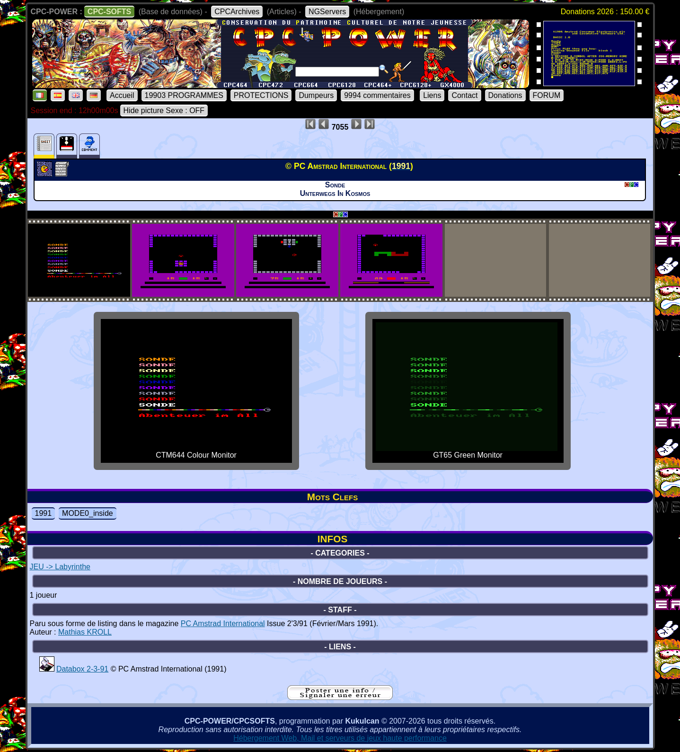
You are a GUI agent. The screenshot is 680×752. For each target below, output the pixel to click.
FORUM (547, 95)
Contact (464, 95)
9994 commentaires (377, 95)
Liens (432, 95)
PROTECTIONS (261, 95)
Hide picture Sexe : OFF (164, 110)
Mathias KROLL (85, 632)
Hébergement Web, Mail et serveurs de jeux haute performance (340, 738)
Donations (505, 95)
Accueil (122, 95)
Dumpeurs (316, 95)
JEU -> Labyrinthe (60, 567)
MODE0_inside (87, 513)
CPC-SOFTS (109, 12)
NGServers (327, 12)
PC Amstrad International (223, 623)
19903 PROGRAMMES (184, 95)
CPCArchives (236, 12)
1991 (43, 513)
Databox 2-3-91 (82, 669)
